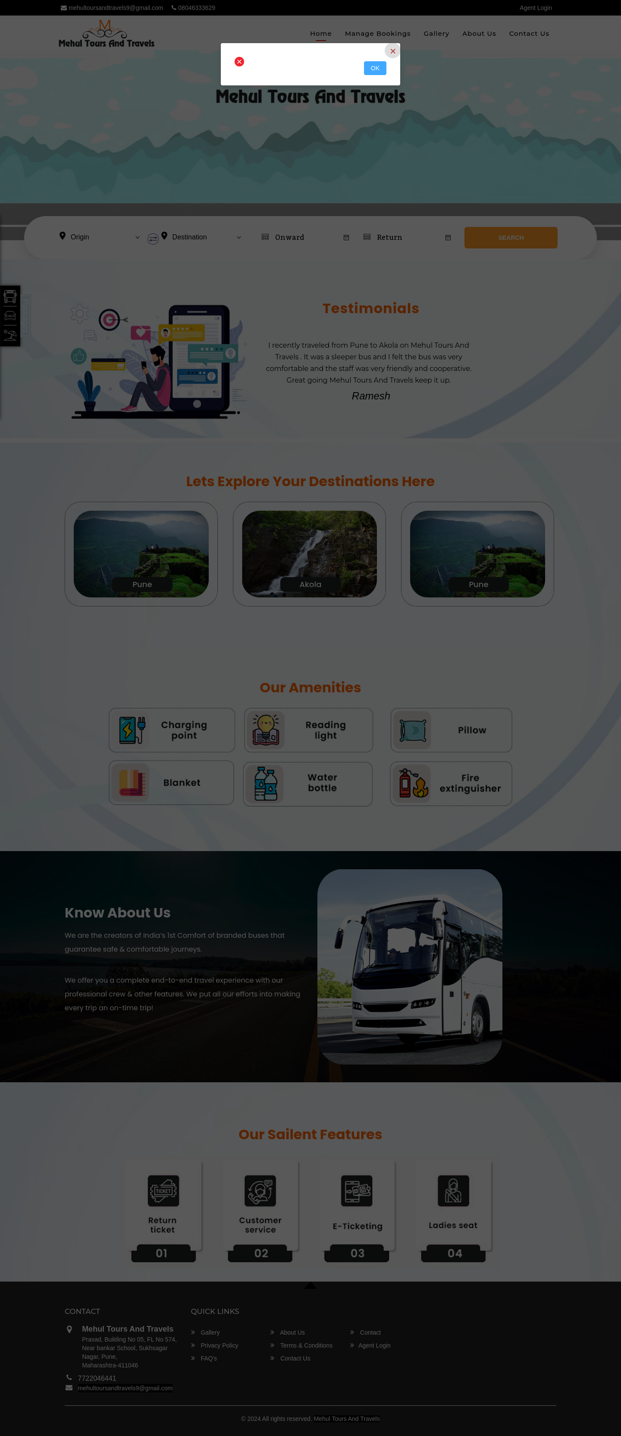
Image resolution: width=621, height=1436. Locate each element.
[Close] (393, 50)
